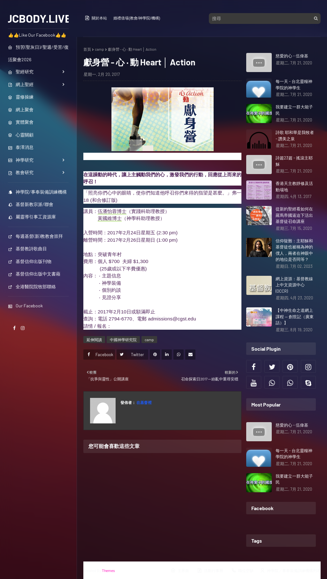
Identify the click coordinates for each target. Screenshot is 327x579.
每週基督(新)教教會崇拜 (35, 236)
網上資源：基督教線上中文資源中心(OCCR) (294, 285)
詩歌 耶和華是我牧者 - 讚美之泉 (295, 135)
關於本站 (96, 17)
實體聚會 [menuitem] (21, 122)
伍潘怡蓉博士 (112, 211)
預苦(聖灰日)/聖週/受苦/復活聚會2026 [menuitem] (38, 53)
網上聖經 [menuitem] (21, 84)
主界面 (180, 570)
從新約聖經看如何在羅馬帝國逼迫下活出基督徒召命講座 (294, 215)
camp (99, 49)
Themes (108, 570)
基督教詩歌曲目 (27, 248)
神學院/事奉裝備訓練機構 (37, 191)
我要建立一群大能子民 (294, 110)
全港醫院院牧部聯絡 (32, 286)
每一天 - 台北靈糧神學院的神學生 (294, 84)
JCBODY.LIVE (38, 18)
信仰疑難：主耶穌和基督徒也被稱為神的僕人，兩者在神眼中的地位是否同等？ (294, 250)
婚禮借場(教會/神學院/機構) (136, 18)
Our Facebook (25, 305)
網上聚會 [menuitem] (21, 109)
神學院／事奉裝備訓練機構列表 (290, 570)
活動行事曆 (210, 570)
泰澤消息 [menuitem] (21, 147)
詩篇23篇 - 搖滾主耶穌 (294, 161)
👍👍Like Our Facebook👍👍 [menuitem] (37, 35)
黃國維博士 (110, 218)
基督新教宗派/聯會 (30, 204)
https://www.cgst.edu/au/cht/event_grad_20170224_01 (170, 326)
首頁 (87, 49)
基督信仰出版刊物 (29, 261)
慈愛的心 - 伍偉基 (292, 55)
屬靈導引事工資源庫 (32, 216)
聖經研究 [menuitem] (21, 71)
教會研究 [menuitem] (21, 172)
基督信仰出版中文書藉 (34, 273)
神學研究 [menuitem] (21, 160)
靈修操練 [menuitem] (21, 96)
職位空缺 (242, 570)
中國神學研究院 (123, 339)
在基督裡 (144, 402)
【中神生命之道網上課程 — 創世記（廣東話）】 (295, 316)
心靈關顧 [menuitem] (21, 134)
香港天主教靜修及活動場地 (294, 186)
